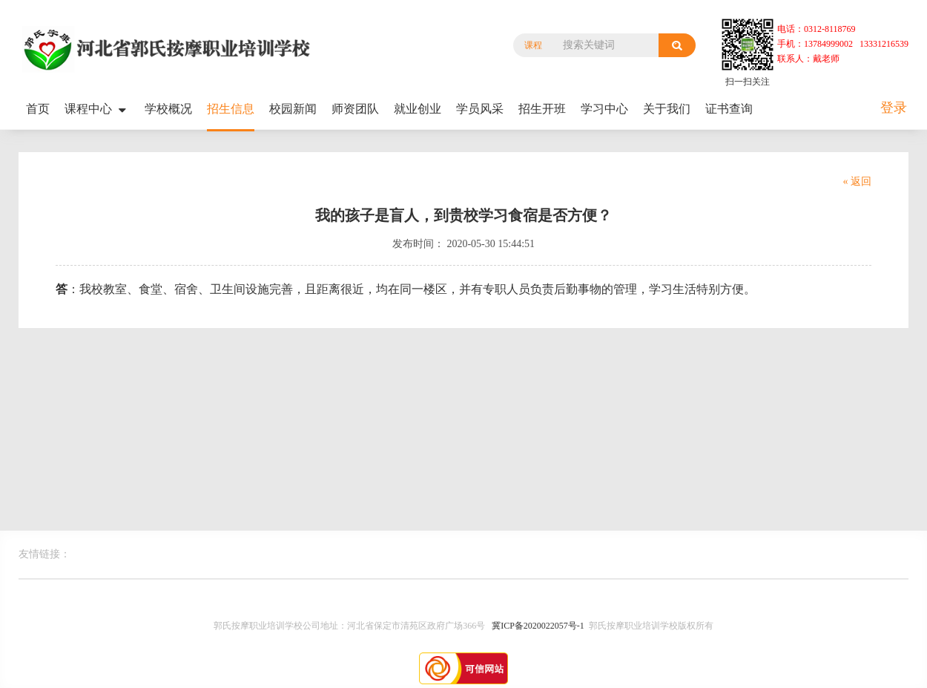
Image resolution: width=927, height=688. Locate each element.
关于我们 (666, 108)
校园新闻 (293, 108)
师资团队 (355, 108)
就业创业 (417, 108)
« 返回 (857, 181)
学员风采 (480, 108)
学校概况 (168, 108)
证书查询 (729, 108)
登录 (893, 107)
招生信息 (230, 108)
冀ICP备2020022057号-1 (538, 625)
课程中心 (97, 109)
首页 (38, 108)
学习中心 (604, 108)
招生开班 (542, 108)
